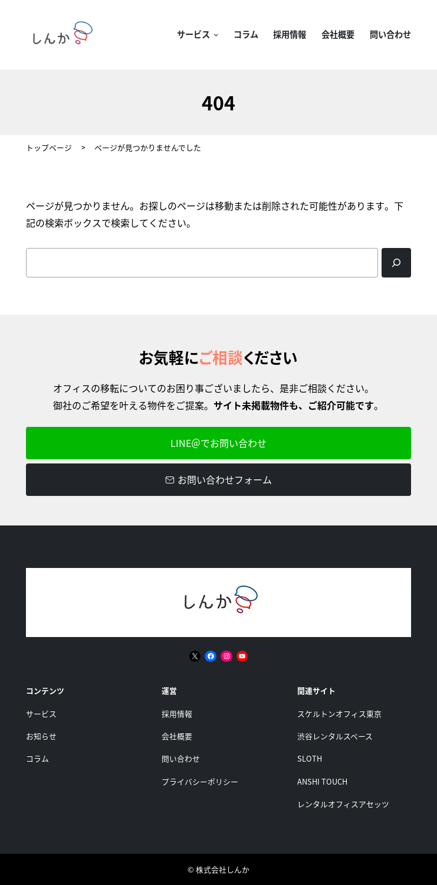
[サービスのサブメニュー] (214, 35)
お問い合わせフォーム (218, 479)
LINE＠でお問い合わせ (218, 443)
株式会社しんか (222, 869)
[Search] (396, 262)
